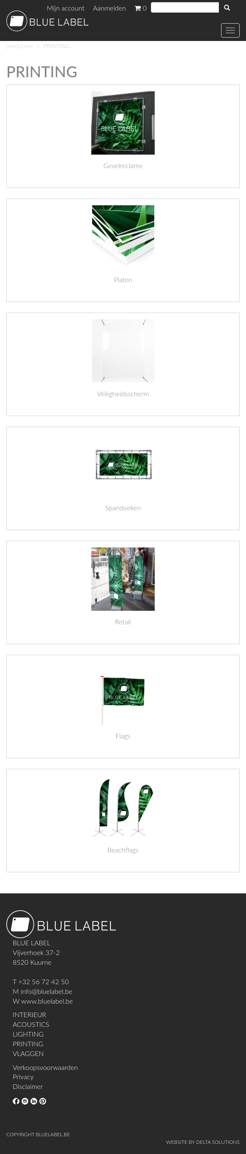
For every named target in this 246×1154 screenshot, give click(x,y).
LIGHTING (28, 1034)
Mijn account (66, 8)
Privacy (23, 1076)
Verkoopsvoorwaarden (45, 1067)
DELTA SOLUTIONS (218, 1142)
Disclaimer (28, 1086)
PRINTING (28, 1044)
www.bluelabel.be (47, 1001)
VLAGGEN (28, 1053)
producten (19, 45)
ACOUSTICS (31, 1024)
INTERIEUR (29, 1014)
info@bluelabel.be (46, 991)
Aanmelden (109, 8)
